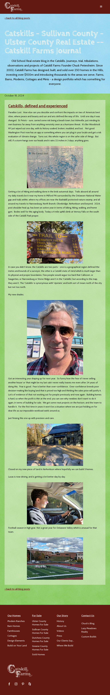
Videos (60, 631)
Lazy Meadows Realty (88, 630)
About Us (61, 626)
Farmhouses (13, 631)
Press (59, 635)
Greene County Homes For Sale (40, 648)
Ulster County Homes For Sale (40, 623)
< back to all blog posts (17, 18)
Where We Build (65, 645)
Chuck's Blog (87, 623)
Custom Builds (88, 636)
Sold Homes (38, 654)
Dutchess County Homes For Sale (41, 639)
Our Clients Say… (65, 640)
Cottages (12, 635)
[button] (101, 6)
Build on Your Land (17, 645)
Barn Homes (13, 626)
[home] (14, 6)
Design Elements (16, 640)
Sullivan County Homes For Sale (40, 631)
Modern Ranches (16, 621)
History (60, 621)
